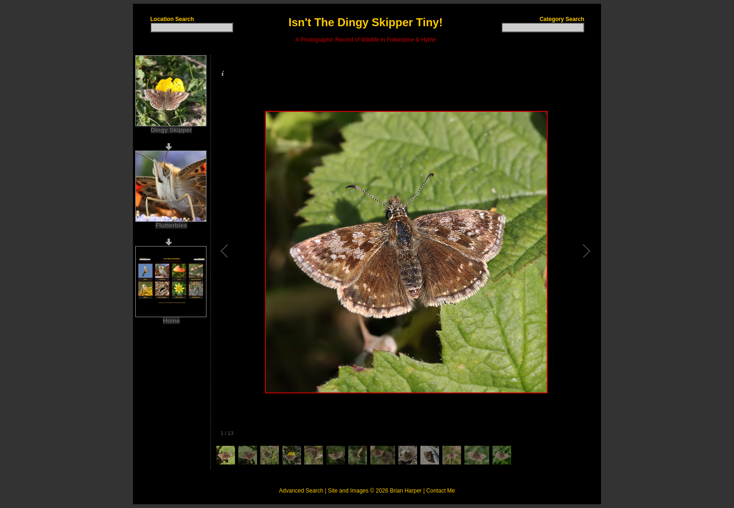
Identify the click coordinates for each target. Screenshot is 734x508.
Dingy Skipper (171, 129)
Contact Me (440, 490)
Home (171, 320)
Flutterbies (171, 225)
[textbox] (191, 27)
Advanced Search (301, 490)
